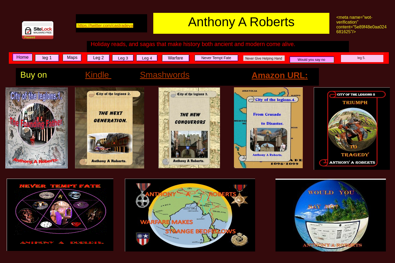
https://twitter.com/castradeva (104, 25)
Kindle (98, 75)
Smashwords (164, 75)
